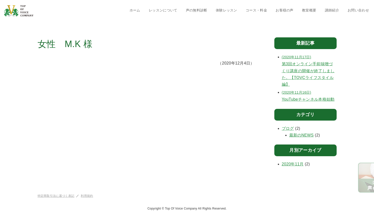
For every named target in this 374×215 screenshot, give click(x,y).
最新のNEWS (301, 135)
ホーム (135, 10)
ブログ (288, 128)
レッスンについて (163, 10)
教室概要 (309, 10)
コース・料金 (256, 10)
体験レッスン (226, 10)
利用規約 (87, 196)
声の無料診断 (196, 10)
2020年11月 (293, 164)
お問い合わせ (358, 10)
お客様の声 (285, 10)
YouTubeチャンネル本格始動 (309, 95)
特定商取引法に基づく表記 (56, 196)
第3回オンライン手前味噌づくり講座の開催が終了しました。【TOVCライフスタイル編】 (309, 70)
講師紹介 (332, 10)
